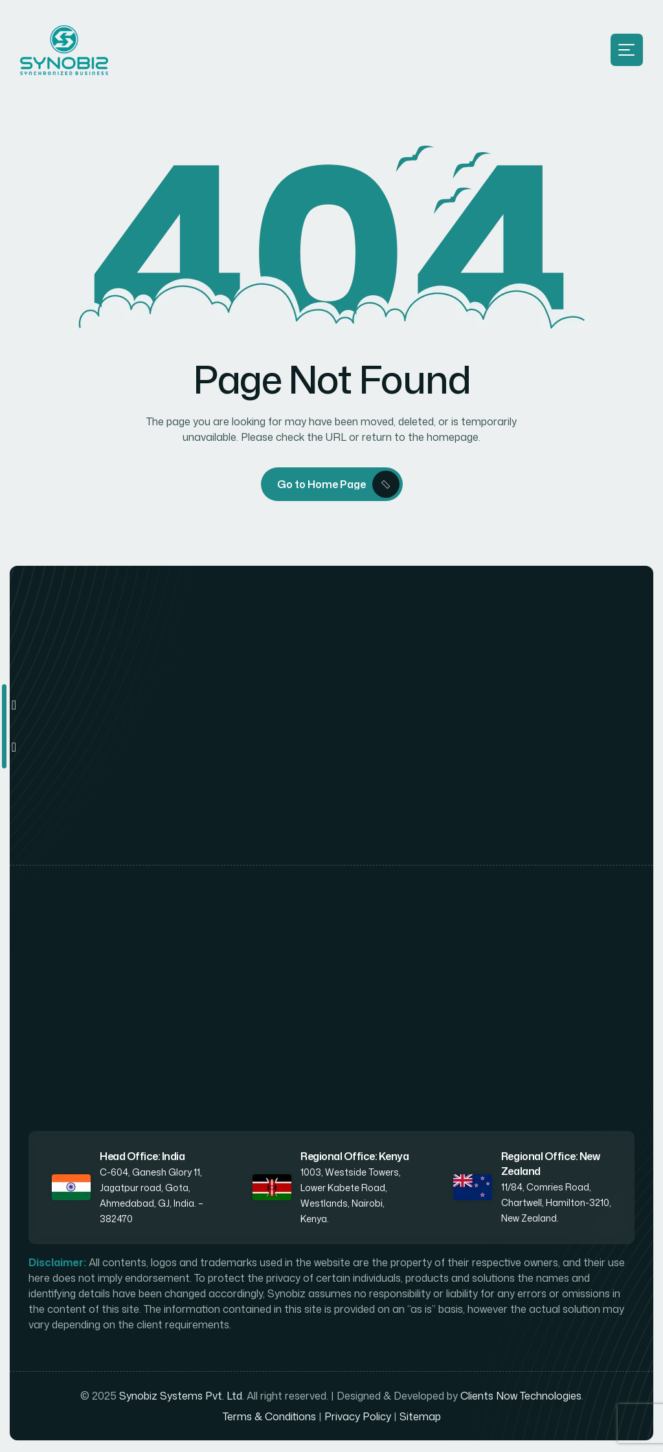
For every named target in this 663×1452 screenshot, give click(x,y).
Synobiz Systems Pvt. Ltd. (181, 1398)
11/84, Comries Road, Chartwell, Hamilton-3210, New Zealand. (556, 1204)
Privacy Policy (357, 1418)
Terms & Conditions (269, 1418)
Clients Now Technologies (520, 1398)
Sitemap (420, 1418)
